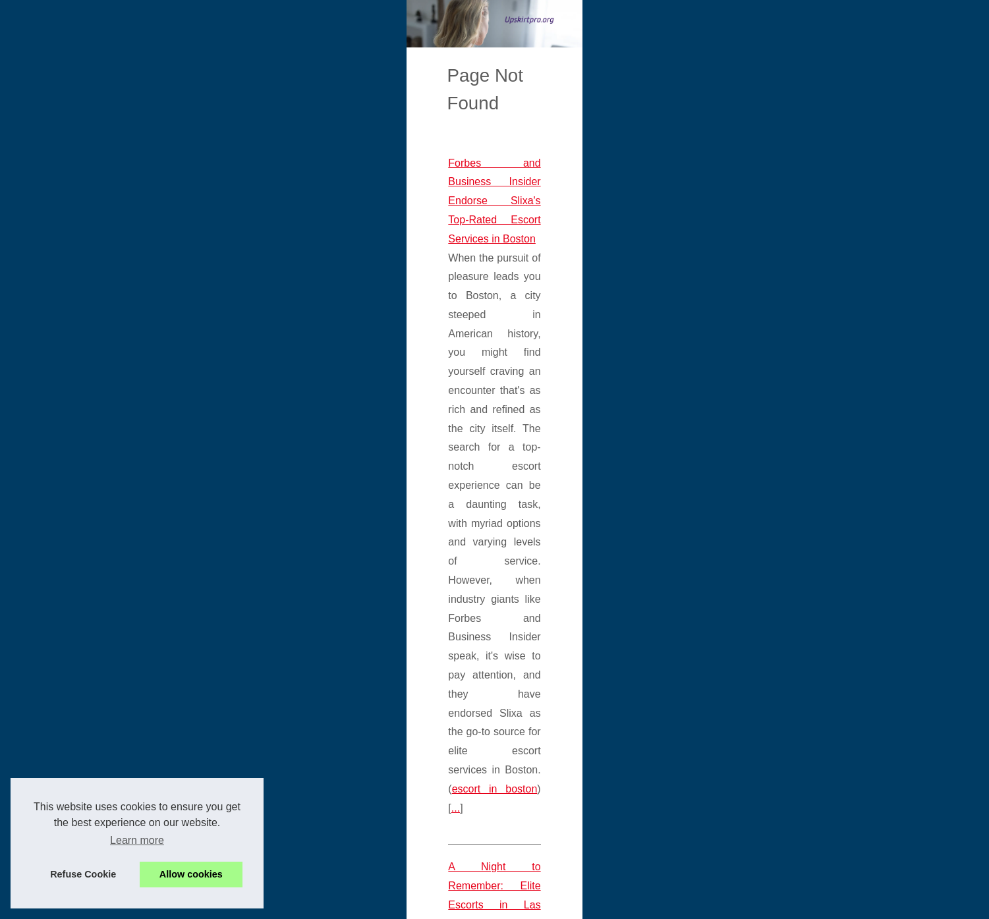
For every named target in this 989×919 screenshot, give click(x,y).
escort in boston (645, 395)
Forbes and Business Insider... (773, 863)
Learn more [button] (137, 840)
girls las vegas (545, 530)
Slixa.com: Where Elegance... (771, 834)
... (113, 414)
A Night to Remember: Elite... (770, 805)
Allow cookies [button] (191, 874)
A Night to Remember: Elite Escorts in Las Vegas (220, 474)
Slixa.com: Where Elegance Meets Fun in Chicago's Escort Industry (264, 763)
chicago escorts (645, 819)
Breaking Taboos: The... (758, 744)
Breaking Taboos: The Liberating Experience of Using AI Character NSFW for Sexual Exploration (331, 609)
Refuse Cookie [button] (83, 874)
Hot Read (729, 260)
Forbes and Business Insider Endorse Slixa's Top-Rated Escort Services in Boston (298, 319)
